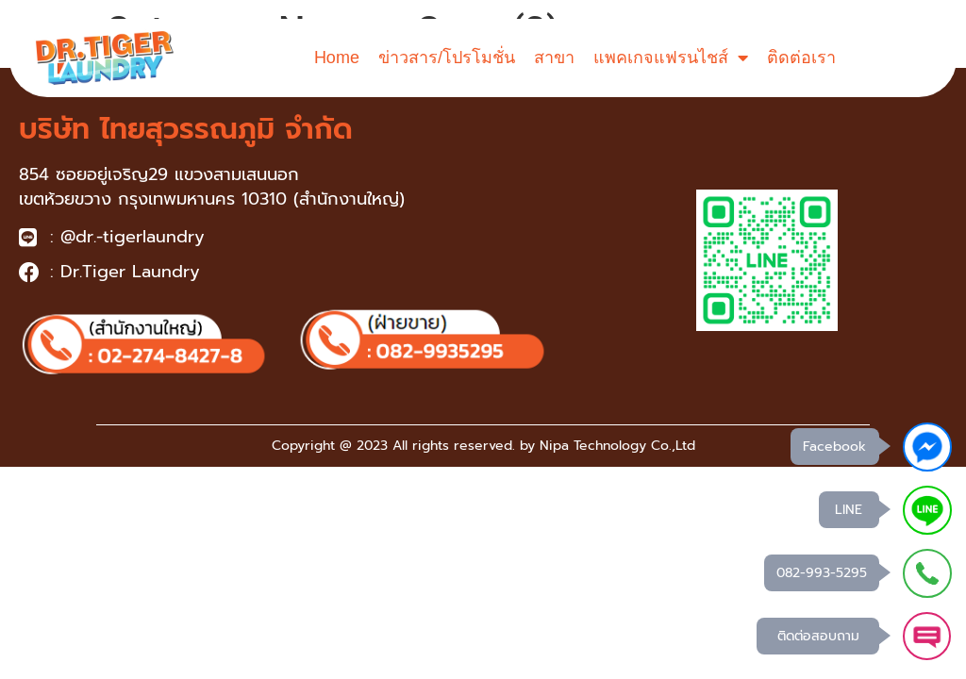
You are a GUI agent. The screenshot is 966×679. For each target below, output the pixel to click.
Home (336, 57)
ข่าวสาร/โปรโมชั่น (446, 57)
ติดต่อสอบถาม (817, 636)
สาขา (554, 57)
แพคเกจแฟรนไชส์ (670, 57)
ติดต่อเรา (801, 57)
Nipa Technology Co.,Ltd (617, 445)
